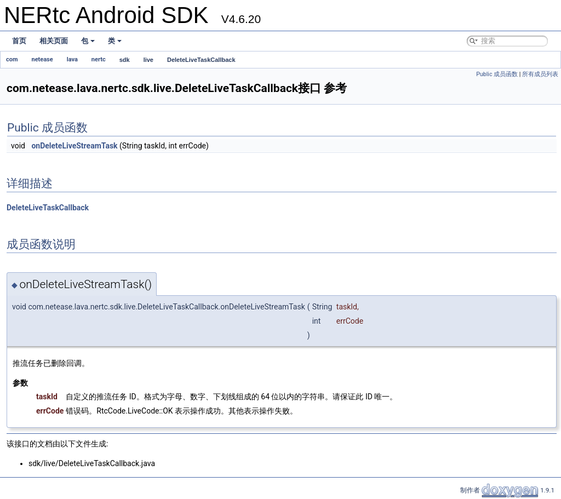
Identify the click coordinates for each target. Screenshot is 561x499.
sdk (124, 59)
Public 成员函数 (497, 74)
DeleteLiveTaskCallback (201, 59)
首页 (19, 41)
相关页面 (53, 41)
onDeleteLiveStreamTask (74, 145)
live (148, 59)
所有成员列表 (540, 74)
